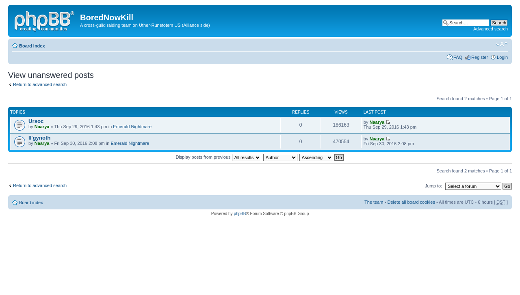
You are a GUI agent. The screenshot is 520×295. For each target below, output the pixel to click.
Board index (32, 45)
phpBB (240, 213)
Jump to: (433, 185)
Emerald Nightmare (132, 126)
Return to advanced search (40, 84)
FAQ (457, 57)
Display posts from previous (218, 157)
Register (479, 57)
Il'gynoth (39, 138)
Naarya (42, 126)
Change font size (502, 44)
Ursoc (35, 121)
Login (502, 57)
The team (373, 202)
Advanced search (490, 28)
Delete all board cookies (411, 202)
